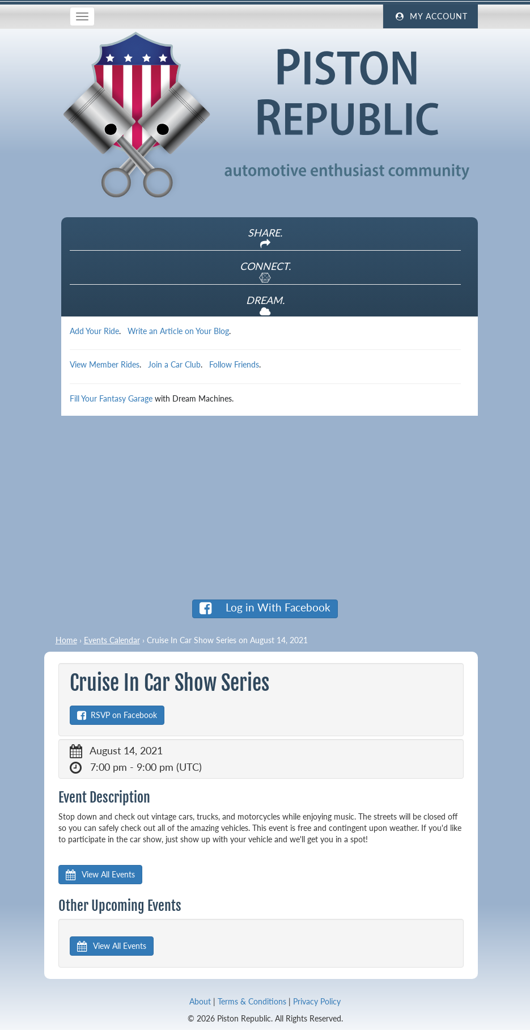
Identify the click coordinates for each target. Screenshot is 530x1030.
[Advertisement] (265, 507)
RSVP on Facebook (117, 715)
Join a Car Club (174, 364)
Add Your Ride (94, 331)
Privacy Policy (317, 1001)
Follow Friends (234, 364)
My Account (430, 16)
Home (66, 640)
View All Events (100, 874)
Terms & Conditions (252, 1001)
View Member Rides (104, 364)
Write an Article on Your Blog (178, 331)
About (200, 1001)
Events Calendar (112, 640)
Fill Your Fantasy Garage (111, 398)
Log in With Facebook (265, 608)
